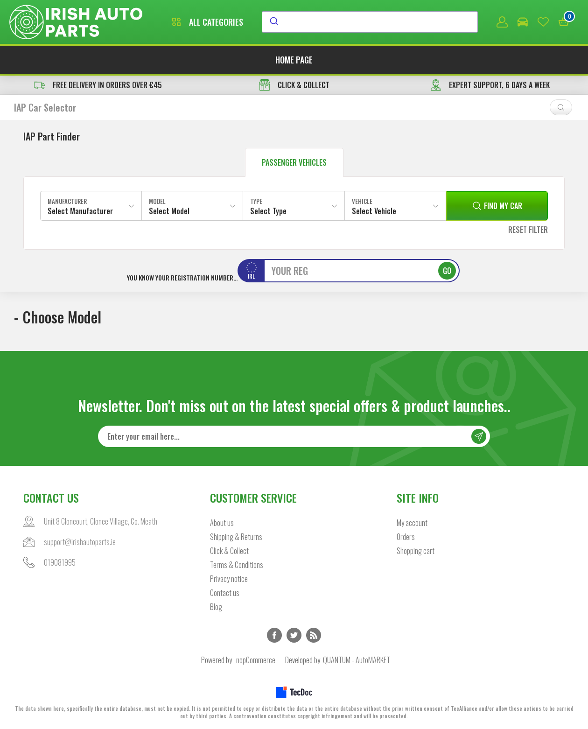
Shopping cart (415, 550)
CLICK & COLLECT (294, 85)
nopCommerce (255, 660)
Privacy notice (229, 578)
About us (222, 522)
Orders (406, 536)
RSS (313, 635)
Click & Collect (229, 550)
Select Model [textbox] (169, 211)
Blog (216, 606)
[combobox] (370, 22)
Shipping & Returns (236, 536)
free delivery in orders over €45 (98, 85)
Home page (294, 60)
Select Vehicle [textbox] (374, 211)
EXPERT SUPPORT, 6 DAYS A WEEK (490, 85)
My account (412, 522)
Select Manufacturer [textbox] (80, 211)
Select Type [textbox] (268, 211)
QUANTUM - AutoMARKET (356, 660)
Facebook (274, 635)
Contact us (224, 592)
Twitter (294, 635)
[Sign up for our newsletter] (294, 436)
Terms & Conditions (236, 564)
